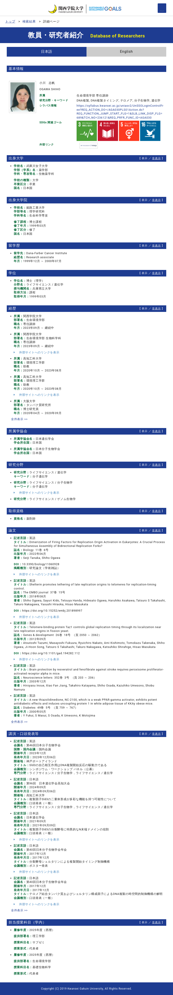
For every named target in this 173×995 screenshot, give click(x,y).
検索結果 (29, 21)
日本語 (46, 51)
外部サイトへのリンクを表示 (36, 352)
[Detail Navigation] (162, 8)
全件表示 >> (19, 419)
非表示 (156, 158)
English (126, 51)
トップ (10, 21)
